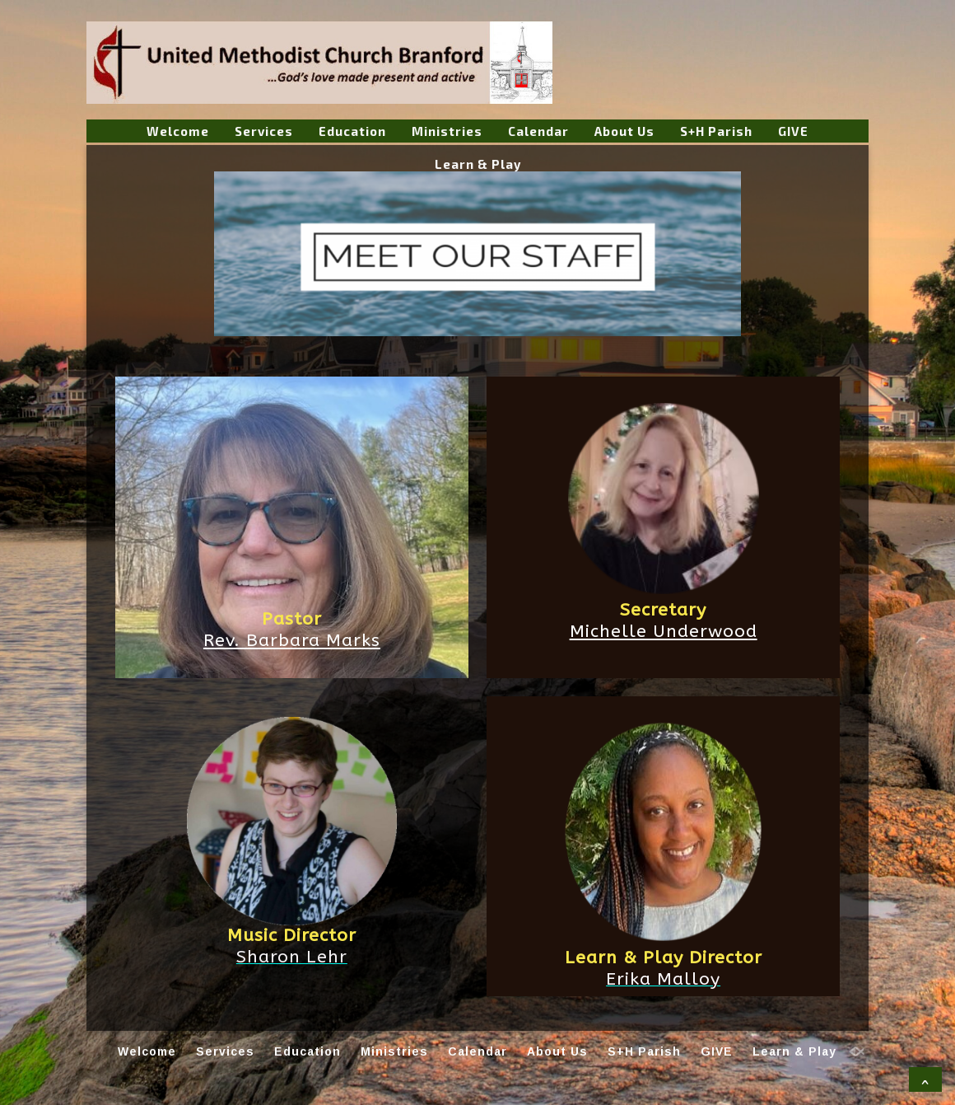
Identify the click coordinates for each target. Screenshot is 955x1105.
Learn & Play (478, 164)
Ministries (447, 131)
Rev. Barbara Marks (291, 640)
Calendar (538, 131)
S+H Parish (716, 131)
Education (352, 131)
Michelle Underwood (663, 631)
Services (264, 131)
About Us (624, 131)
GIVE (793, 131)
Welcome (178, 131)
